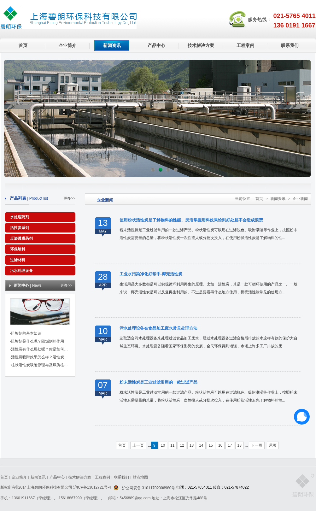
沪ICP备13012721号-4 (92, 487)
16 (220, 445)
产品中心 (156, 45)
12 (182, 445)
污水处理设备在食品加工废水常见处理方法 (158, 328)
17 (230, 445)
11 (172, 445)
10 (163, 445)
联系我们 (290, 45)
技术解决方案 (201, 45)
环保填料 (17, 249)
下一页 (256, 445)
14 (201, 445)
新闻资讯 (112, 45)
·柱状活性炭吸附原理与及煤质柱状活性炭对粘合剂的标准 (58, 365)
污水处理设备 (21, 270)
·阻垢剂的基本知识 (25, 333)
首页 (23, 45)
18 (239, 445)
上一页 (138, 445)
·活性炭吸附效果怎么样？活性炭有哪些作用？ (48, 357)
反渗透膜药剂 (21, 238)
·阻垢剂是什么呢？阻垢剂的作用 (37, 341)
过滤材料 (17, 260)
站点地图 (140, 477)
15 (211, 445)
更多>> (69, 198)
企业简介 (67, 45)
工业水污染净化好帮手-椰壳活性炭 (151, 274)
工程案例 (245, 45)
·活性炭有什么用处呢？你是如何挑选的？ (44, 349)
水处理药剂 (19, 217)
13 (192, 445)
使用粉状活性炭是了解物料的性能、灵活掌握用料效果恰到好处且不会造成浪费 (191, 220)
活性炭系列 (19, 228)
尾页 (273, 445)
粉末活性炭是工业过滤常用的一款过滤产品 (158, 382)
